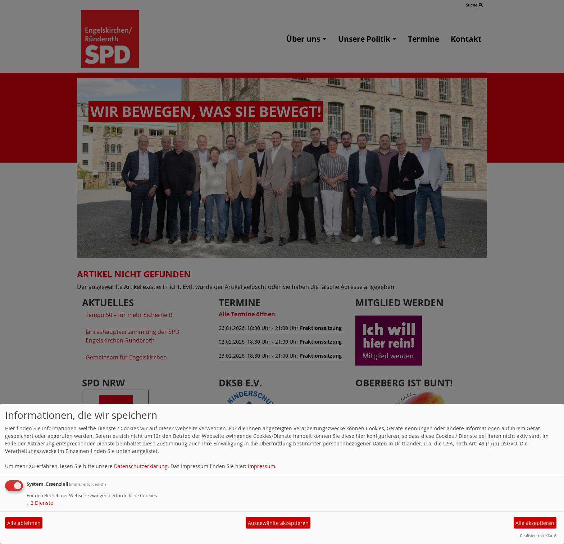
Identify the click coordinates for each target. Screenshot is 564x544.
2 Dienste (40, 502)
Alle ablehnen (24, 523)
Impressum (261, 466)
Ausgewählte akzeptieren (278, 523)
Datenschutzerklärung (141, 466)
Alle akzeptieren (534, 523)
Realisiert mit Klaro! (538, 535)
